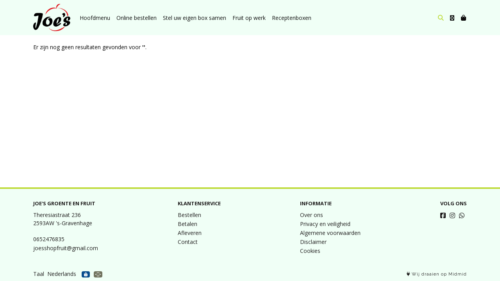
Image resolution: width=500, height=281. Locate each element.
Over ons (311, 215)
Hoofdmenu (95, 17)
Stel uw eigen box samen (194, 17)
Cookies (310, 250)
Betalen (187, 224)
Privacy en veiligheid (325, 224)
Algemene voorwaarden (330, 233)
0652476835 (48, 239)
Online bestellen (136, 17)
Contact (188, 241)
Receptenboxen (291, 17)
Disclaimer (313, 241)
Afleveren (190, 233)
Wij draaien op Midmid (437, 274)
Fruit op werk (249, 17)
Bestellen (189, 215)
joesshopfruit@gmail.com (65, 248)
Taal (38, 273)
